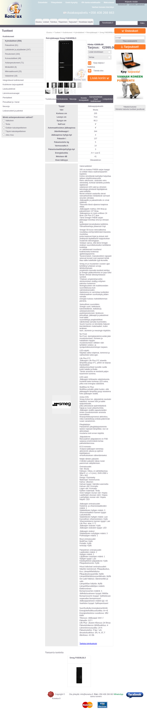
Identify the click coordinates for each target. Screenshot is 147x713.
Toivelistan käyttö (86, 22)
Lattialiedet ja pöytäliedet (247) (17, 50)
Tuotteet (57, 32)
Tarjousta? (73, 22)
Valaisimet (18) (11, 76)
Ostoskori (130, 30)
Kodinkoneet (67, 32)
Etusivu (39, 22)
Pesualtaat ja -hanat (11, 102)
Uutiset (46, 22)
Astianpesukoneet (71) (14, 63)
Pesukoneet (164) (12, 54)
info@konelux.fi (86, 694)
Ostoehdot (42, 2)
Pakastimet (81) (11, 45)
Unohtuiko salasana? (137, 4)
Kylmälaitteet (79, 32)
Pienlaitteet (7, 98)
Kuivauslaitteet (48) (13, 58)
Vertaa (91, 57)
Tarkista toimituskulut (88, 643)
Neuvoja (6, 106)
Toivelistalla (107, 23)
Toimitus (53, 22)
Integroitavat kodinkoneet (13, 80)
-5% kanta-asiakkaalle (90, 2)
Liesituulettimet (9, 89)
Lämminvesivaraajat (11, 93)
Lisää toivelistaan (96, 52)
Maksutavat (109, 2)
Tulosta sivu (95, 71)
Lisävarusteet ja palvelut (13, 111)
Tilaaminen (62, 22)
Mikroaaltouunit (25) (13, 71)
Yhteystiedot (56, 2)
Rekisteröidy (122, 4)
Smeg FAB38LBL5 (78, 658)
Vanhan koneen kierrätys (103, 7)
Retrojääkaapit (91, 32)
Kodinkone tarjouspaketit (13, 84)
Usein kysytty (72, 2)
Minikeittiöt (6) (11, 67)
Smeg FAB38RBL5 (107, 32)
